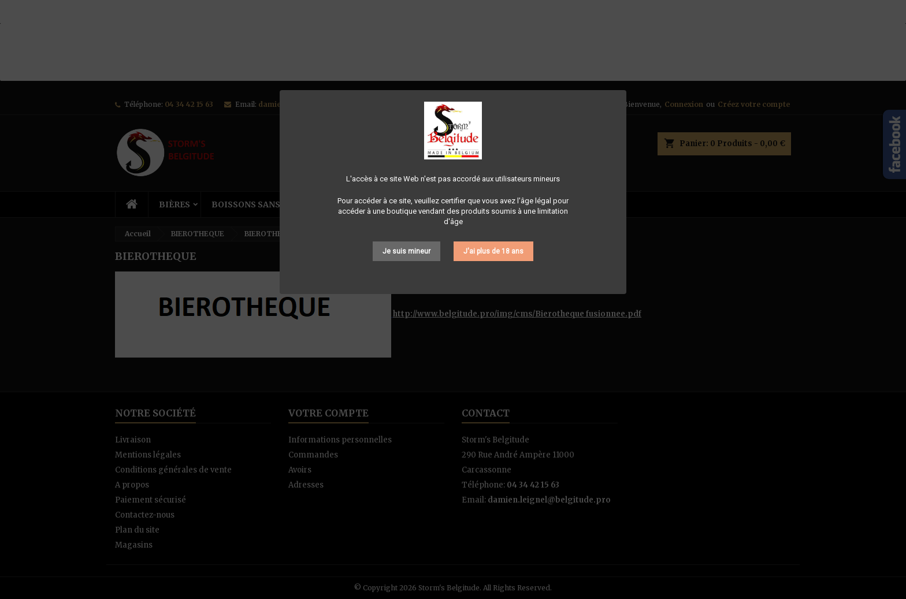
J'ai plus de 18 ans (493, 251)
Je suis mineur (406, 251)
